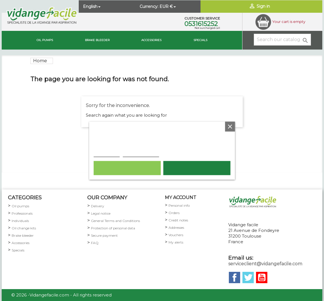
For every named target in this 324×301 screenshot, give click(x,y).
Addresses (176, 227)
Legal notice (100, 213)
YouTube (261, 277)
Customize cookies (141, 154)
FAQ (95, 243)
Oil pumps (45, 40)
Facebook (234, 277)
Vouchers (176, 235)
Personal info (179, 205)
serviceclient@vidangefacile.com (265, 263)
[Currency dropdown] (168, 6)
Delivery (97, 206)
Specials (200, 40)
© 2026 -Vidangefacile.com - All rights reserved (61, 295)
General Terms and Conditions (115, 221)
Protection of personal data (113, 228)
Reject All (127, 168)
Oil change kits (24, 228)
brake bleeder (97, 40)
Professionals (22, 213)
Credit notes (178, 220)
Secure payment (104, 235)
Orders (174, 213)
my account (180, 197)
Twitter (248, 277)
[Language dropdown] (92, 6)
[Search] (282, 40)
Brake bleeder (23, 235)
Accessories (151, 40)
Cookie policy (107, 154)
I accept (197, 168)
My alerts (176, 242)
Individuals (20, 221)
